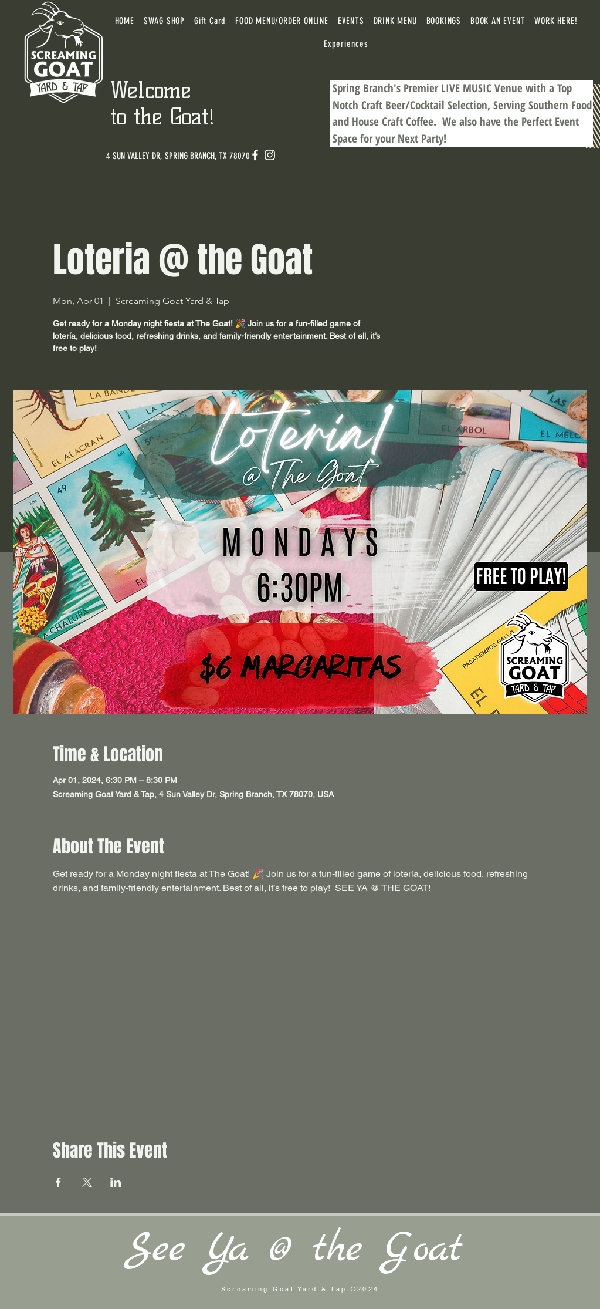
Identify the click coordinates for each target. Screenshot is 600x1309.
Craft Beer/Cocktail (403, 105)
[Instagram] (270, 155)
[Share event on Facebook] (58, 1182)
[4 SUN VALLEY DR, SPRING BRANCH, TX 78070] (178, 156)
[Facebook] (255, 155)
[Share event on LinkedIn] (115, 1182)
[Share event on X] (87, 1182)
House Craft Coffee (392, 121)
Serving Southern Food (542, 105)
